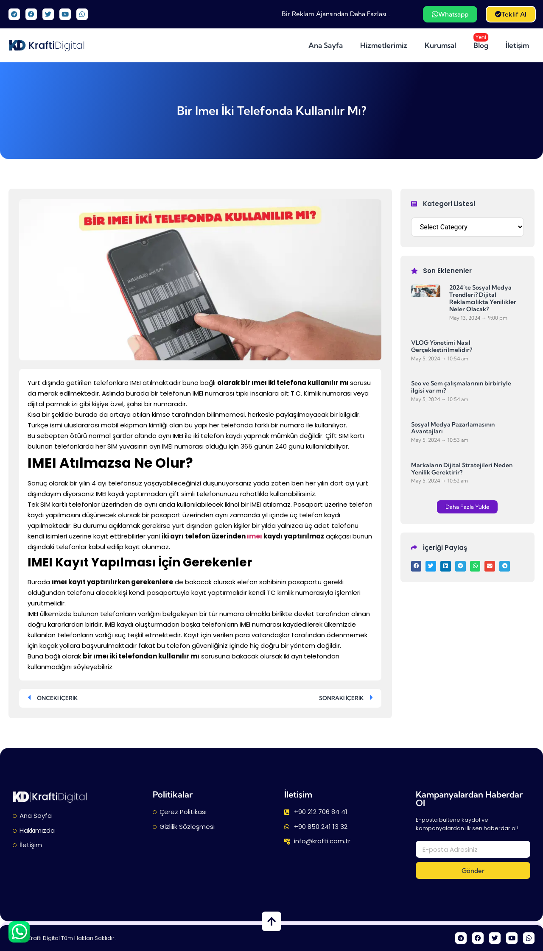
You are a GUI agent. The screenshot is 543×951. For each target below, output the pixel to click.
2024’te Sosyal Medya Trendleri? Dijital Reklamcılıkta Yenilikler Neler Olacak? (482, 298)
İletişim (517, 45)
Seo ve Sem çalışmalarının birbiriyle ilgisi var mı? (461, 386)
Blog (482, 41)
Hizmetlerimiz (383, 45)
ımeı (254, 536)
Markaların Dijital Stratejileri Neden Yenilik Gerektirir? (461, 468)
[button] (467, 506)
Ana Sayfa (325, 45)
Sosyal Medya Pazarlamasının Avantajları (453, 428)
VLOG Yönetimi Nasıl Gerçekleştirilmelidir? (441, 346)
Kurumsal (440, 45)
